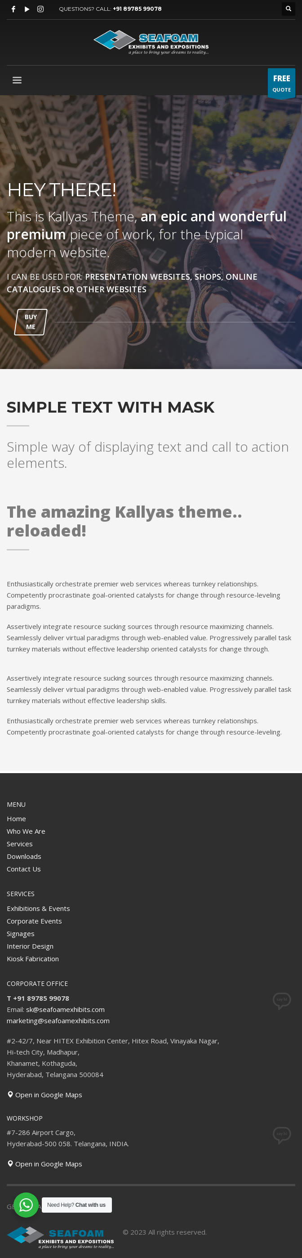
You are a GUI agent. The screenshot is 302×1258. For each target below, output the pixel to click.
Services (20, 843)
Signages (21, 933)
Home (16, 818)
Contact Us (24, 868)
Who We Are (26, 831)
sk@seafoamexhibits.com (65, 1009)
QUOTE (281, 85)
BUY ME (31, 321)
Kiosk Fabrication (33, 958)
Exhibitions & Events (38, 908)
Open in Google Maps (44, 1094)
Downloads (24, 856)
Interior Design (30, 945)
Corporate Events (34, 920)
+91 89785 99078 (137, 8)
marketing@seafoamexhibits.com (58, 1020)
